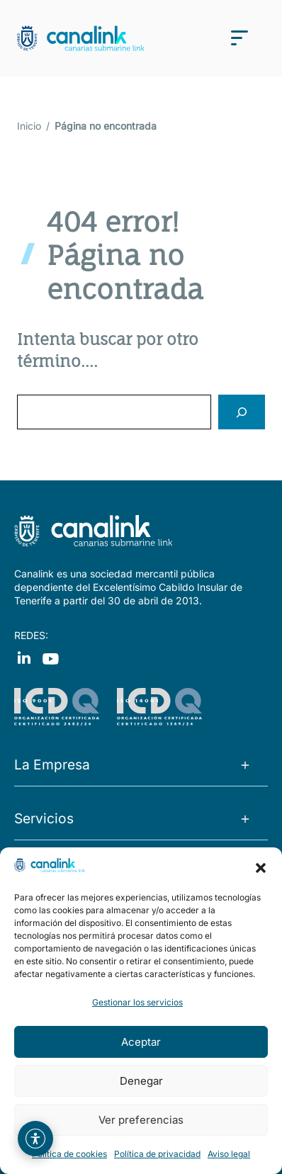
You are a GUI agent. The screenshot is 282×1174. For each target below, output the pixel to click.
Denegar (141, 1081)
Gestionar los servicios (137, 1002)
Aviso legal (229, 1153)
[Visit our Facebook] (23, 657)
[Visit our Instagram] (50, 657)
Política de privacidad (157, 1153)
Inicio (29, 126)
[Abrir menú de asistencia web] (35, 1138)
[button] (261, 868)
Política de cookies (69, 1153)
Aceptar (141, 1042)
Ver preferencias (141, 1120)
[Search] (241, 412)
